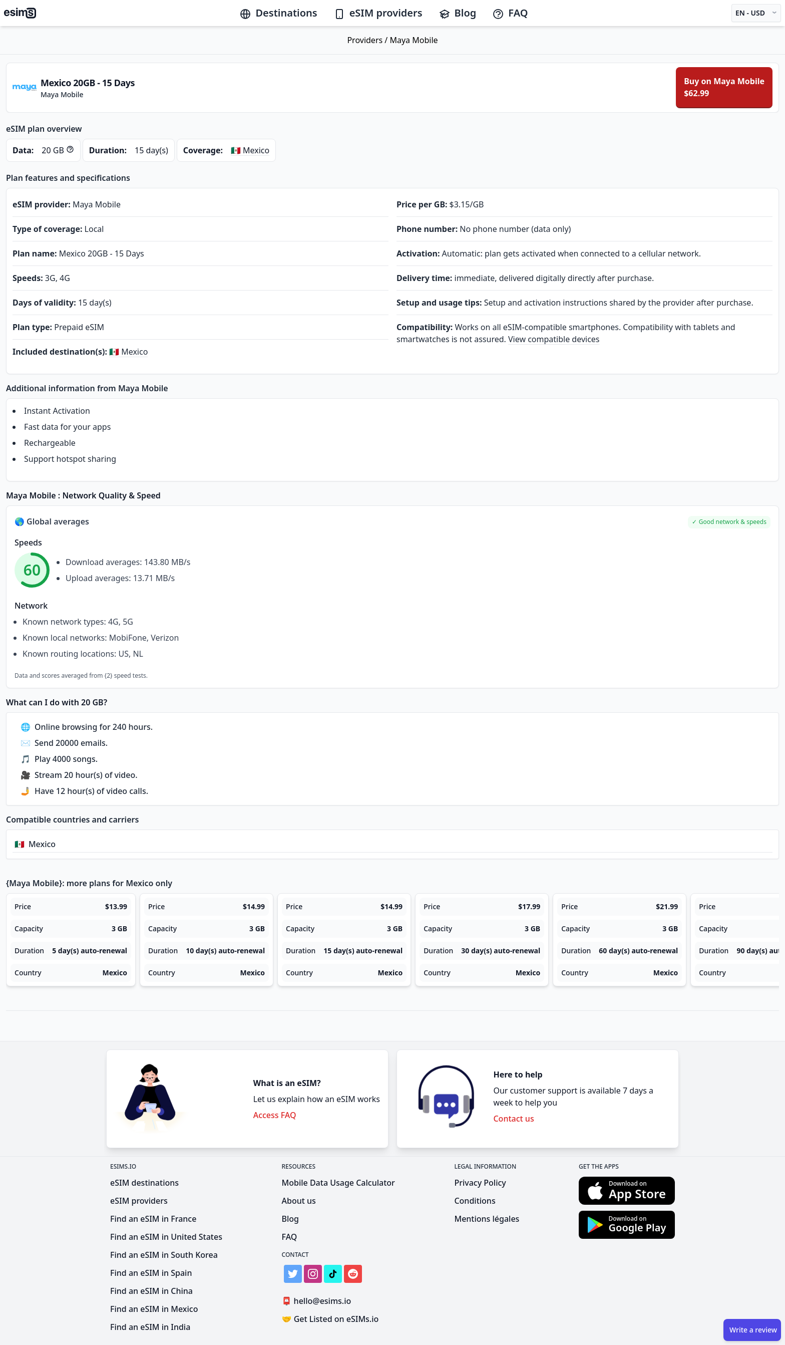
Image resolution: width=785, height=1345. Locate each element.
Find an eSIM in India (150, 1326)
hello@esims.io (318, 1301)
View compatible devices (554, 339)
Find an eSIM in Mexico (154, 1308)
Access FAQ (274, 1115)
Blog (458, 13)
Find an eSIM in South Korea (164, 1254)
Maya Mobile (413, 40)
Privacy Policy (480, 1182)
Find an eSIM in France (153, 1218)
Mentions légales (486, 1218)
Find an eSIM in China (151, 1290)
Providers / (368, 40)
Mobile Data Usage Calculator (338, 1182)
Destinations (278, 13)
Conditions (474, 1200)
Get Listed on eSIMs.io (330, 1318)
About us (299, 1200)
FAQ (510, 13)
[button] (729, 522)
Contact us (513, 1118)
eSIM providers (378, 13)
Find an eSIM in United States (166, 1236)
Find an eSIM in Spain (151, 1272)
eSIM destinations (144, 1182)
